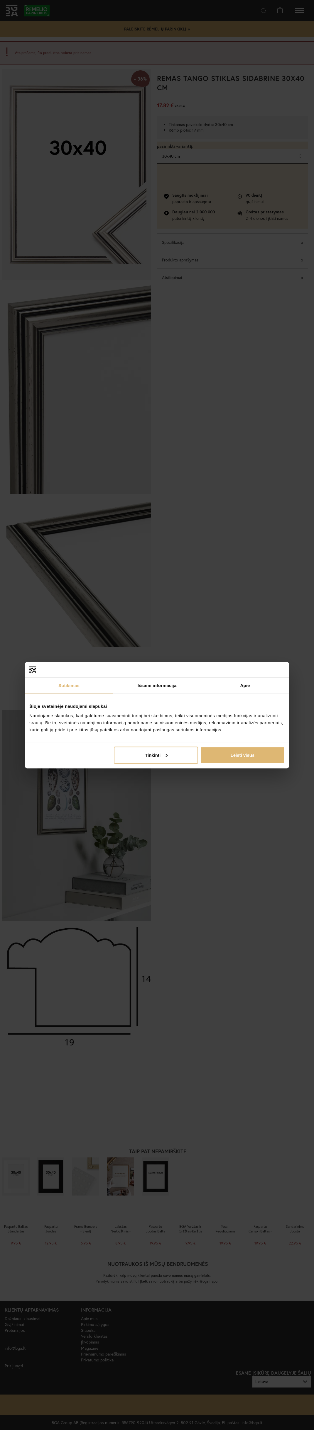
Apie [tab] (245, 685)
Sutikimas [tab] (69, 685)
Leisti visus (243, 754)
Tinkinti (156, 754)
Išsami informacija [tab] (157, 685)
